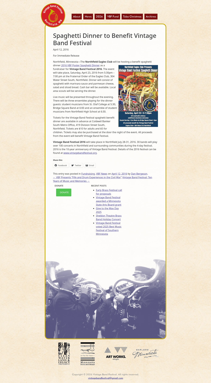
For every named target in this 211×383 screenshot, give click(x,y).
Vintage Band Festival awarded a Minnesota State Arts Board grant (108, 201)
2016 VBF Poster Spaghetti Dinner (80, 65)
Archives (151, 16)
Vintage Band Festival (53, 15)
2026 (99, 16)
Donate (64, 192)
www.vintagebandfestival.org (80, 153)
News (88, 16)
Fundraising (88, 173)
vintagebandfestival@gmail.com (105, 378)
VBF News (101, 173)
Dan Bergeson (139, 173)
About (76, 16)
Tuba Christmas (132, 16)
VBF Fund (113, 16)
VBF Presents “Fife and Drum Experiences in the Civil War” (87, 177)
